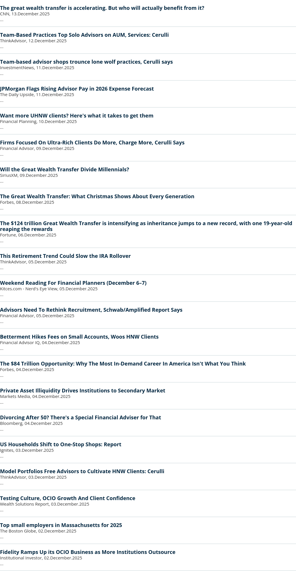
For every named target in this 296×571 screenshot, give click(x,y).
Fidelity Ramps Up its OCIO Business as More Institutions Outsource (87, 551)
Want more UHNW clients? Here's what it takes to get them (76, 115)
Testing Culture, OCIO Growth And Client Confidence (67, 498)
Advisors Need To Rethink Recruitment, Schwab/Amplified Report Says (91, 309)
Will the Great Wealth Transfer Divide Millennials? (64, 169)
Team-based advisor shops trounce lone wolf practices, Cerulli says (86, 61)
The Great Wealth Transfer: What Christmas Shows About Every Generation (97, 196)
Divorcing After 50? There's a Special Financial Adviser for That (80, 417)
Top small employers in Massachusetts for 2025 (61, 525)
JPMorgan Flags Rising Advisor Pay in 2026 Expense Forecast (77, 88)
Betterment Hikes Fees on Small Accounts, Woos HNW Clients (79, 336)
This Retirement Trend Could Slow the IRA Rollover (65, 255)
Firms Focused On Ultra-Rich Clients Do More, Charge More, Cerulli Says (92, 142)
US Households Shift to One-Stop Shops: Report (60, 444)
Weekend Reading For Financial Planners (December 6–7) (73, 282)
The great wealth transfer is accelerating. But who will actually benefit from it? (102, 7)
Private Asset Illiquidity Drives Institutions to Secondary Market (82, 390)
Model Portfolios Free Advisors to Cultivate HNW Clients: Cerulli (82, 471)
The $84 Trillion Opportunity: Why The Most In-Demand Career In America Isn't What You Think (123, 363)
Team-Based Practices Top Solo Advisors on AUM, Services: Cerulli (84, 34)
